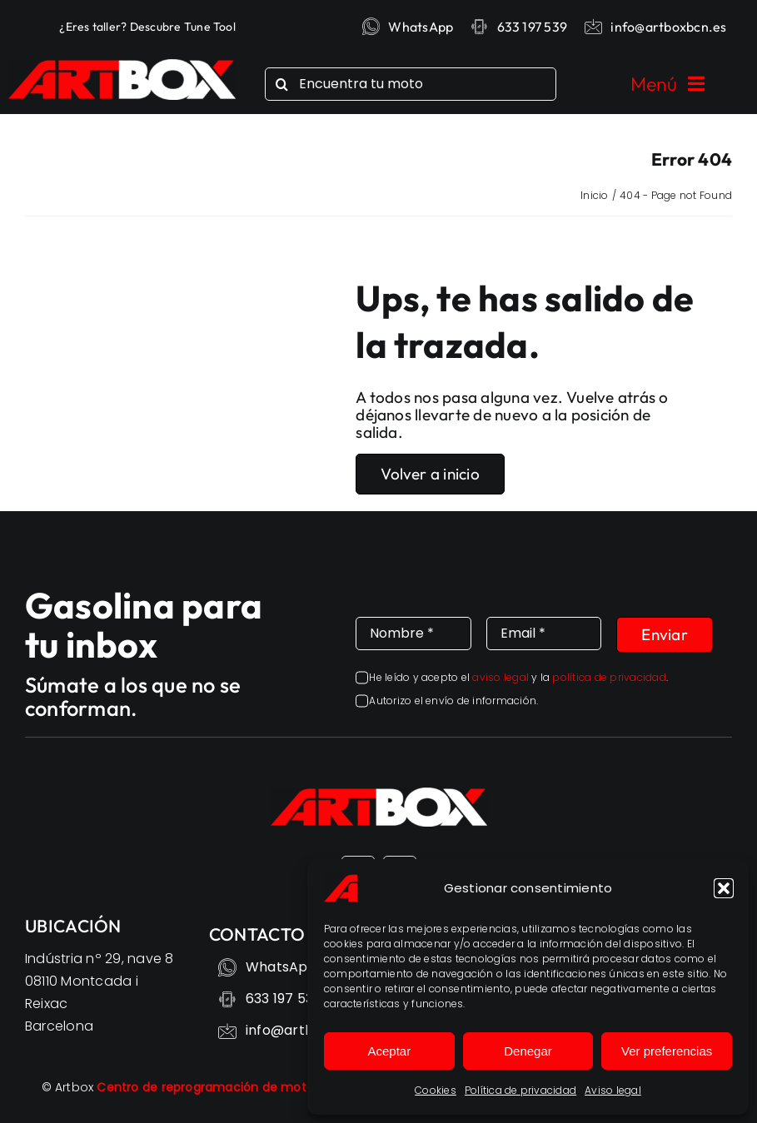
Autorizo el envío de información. (453, 700)
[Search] (281, 84)
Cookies (435, 1090)
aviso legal (500, 677)
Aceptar (389, 1051)
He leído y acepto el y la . (518, 677)
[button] (723, 888)
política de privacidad (608, 677)
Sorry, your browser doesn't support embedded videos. (194, 328)
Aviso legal (613, 1090)
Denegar (528, 1051)
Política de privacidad (520, 1090)
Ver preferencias (666, 1051)
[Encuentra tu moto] (410, 84)
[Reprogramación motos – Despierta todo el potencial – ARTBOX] (122, 65)
